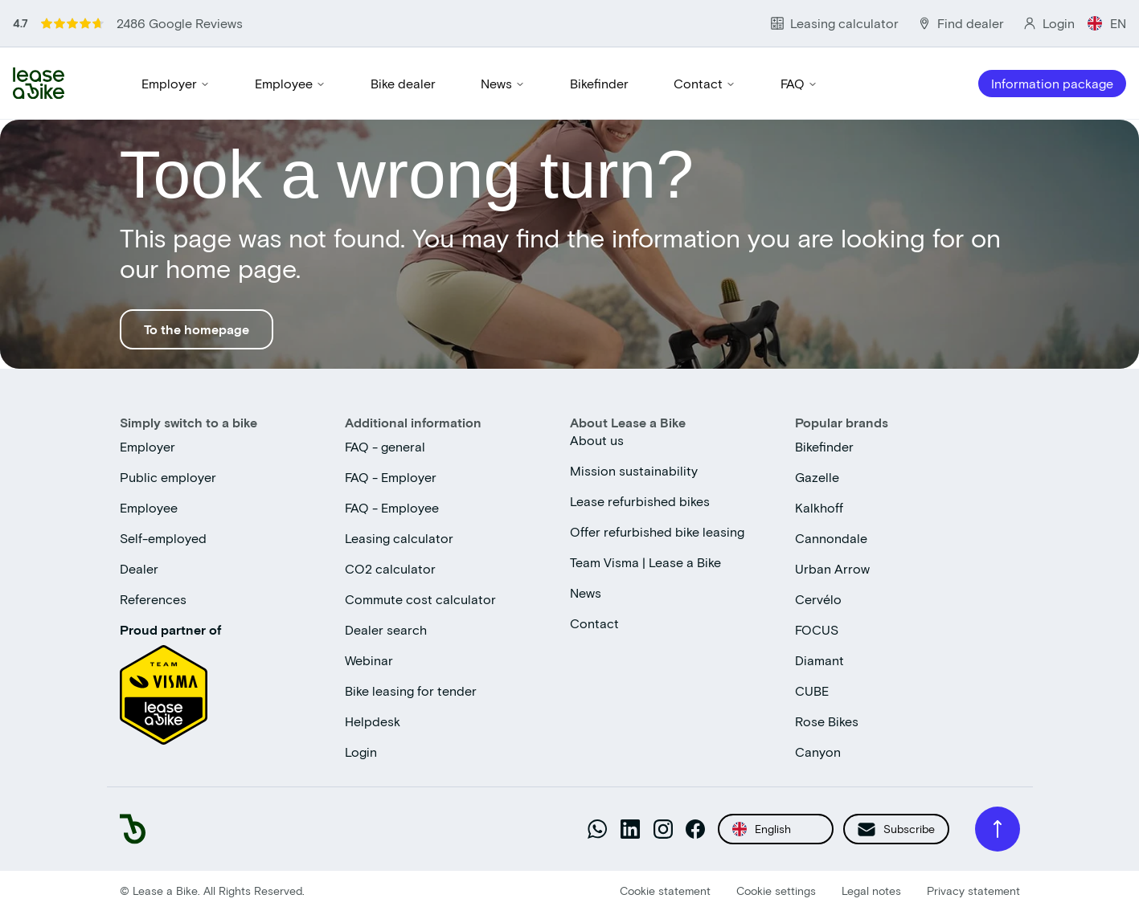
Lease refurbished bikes (640, 501)
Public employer (168, 476)
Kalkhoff (819, 507)
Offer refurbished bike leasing (657, 531)
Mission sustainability (634, 470)
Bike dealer (403, 83)
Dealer (139, 568)
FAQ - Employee (392, 507)
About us (597, 439)
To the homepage (196, 329)
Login (361, 751)
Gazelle (817, 476)
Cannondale (831, 537)
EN (1107, 23)
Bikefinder (599, 83)
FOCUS (816, 629)
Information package (1052, 83)
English (761, 829)
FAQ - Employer (390, 476)
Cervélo (818, 599)
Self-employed (163, 537)
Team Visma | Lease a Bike (645, 562)
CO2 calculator (390, 568)
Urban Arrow (832, 568)
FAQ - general (385, 446)
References (153, 599)
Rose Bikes (826, 721)
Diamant (819, 660)
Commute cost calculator (420, 599)
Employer (175, 83)
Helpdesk (372, 721)
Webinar (369, 660)
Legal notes (871, 890)
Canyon (818, 751)
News (503, 83)
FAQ (799, 83)
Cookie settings (776, 890)
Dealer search (386, 629)
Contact (704, 83)
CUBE (812, 690)
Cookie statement (665, 890)
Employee (290, 83)
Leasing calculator (399, 537)
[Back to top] (997, 829)
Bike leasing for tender (411, 690)
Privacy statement (973, 890)
